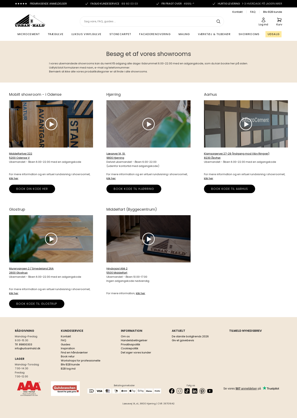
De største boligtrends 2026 (190, 336)
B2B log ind (68, 369)
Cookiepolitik (129, 348)
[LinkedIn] (195, 391)
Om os (125, 336)
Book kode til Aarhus (229, 189)
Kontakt (237, 12)
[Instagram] (179, 391)
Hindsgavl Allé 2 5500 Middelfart (116, 271)
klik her (13, 178)
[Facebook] (172, 391)
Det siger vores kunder (136, 352)
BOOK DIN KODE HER (32, 189)
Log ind (263, 21)
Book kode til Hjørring (134, 189)
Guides (65, 344)
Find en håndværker (74, 352)
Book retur (68, 356)
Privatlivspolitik (130, 344)
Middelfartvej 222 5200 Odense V (20, 156)
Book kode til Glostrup (36, 304)
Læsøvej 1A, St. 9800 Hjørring (115, 156)
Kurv (279, 21)
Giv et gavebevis (183, 340)
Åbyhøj (215, 158)
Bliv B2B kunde (272, 12)
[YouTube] (210, 391)
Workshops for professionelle (80, 361)
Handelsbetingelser (134, 340)
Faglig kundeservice (111, 4)
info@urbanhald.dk (27, 348)
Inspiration (68, 348)
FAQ (253, 12)
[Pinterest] (202, 391)
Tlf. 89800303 (23, 344)
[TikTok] (187, 391)
